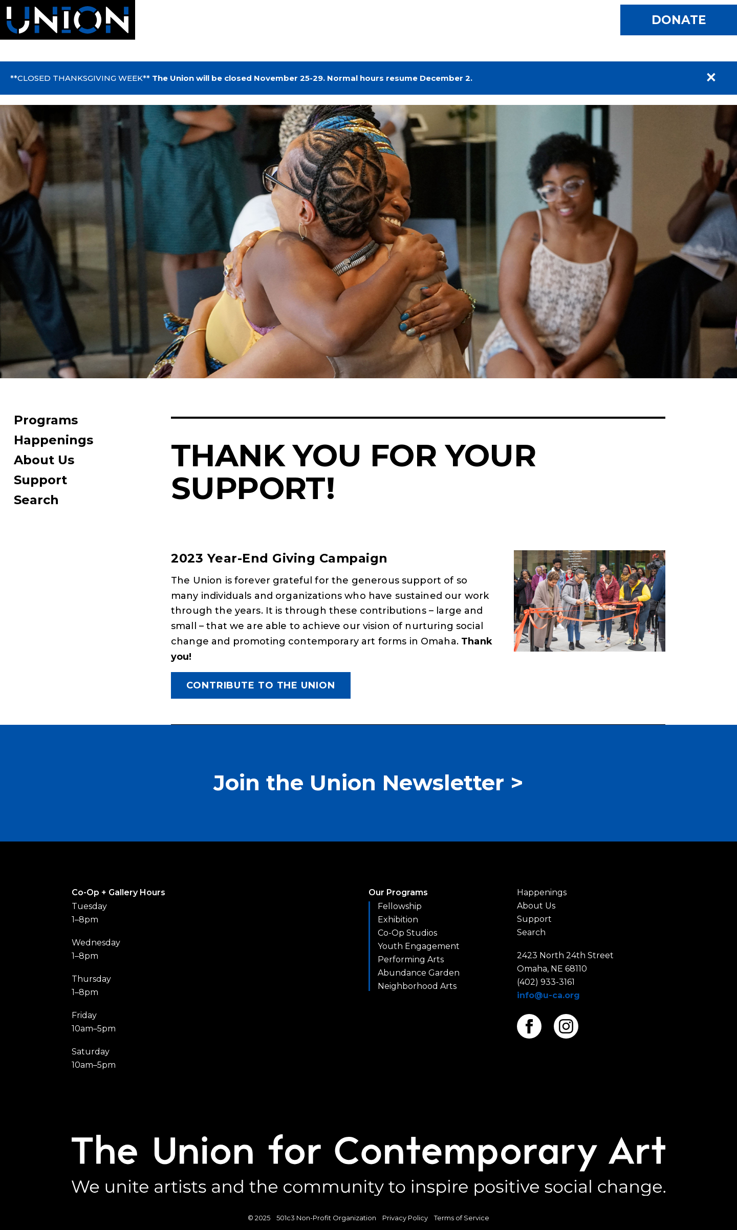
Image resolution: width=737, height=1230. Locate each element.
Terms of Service (461, 1218)
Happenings (53, 440)
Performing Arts (411, 959)
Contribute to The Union (260, 685)
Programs (46, 420)
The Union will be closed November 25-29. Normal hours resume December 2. (312, 78)
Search (36, 499)
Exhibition (398, 919)
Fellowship (400, 906)
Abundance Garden (419, 973)
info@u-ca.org (548, 995)
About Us (44, 459)
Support (40, 479)
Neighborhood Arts (417, 986)
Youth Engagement (419, 946)
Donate (679, 20)
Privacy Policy (405, 1218)
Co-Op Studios (407, 933)
